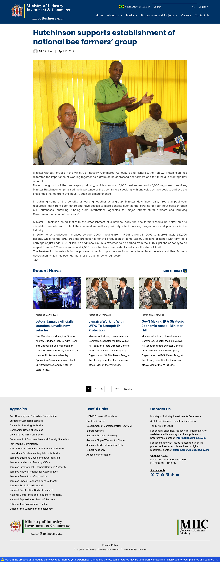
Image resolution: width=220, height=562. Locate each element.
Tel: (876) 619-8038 (161, 427)
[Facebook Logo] (162, 476)
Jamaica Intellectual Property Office (30, 464)
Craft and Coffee (95, 422)
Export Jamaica (95, 432)
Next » (128, 390)
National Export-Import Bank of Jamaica (32, 501)
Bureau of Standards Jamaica (26, 422)
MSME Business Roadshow (101, 417)
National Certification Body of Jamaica (31, 491)
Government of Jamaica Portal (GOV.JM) (109, 427)
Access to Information (98, 456)
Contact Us (202, 15)
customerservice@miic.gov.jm (191, 451)
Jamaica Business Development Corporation (35, 459)
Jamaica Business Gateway (101, 437)
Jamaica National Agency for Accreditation (34, 473)
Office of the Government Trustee (29, 505)
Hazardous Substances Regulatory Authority (35, 454)
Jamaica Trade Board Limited (26, 487)
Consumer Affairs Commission (27, 436)
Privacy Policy (110, 546)
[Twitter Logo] (152, 476)
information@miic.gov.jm (191, 439)
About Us (115, 15)
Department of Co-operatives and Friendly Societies (39, 441)
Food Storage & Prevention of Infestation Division (37, 450)
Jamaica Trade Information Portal (105, 446)
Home (99, 15)
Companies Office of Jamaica (26, 431)
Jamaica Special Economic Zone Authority (34, 482)
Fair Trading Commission (24, 445)
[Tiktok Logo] (172, 476)
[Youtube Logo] (177, 476)
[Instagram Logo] (157, 476)
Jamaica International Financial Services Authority (38, 468)
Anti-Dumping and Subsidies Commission (33, 417)
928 (117, 390)
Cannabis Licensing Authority (26, 427)
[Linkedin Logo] (167, 476)
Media (132, 15)
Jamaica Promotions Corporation (28, 477)
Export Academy (95, 451)
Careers (186, 15)
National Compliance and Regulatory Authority (36, 496)
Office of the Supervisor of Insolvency (31, 510)
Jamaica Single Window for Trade (105, 441)
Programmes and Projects (159, 15)
